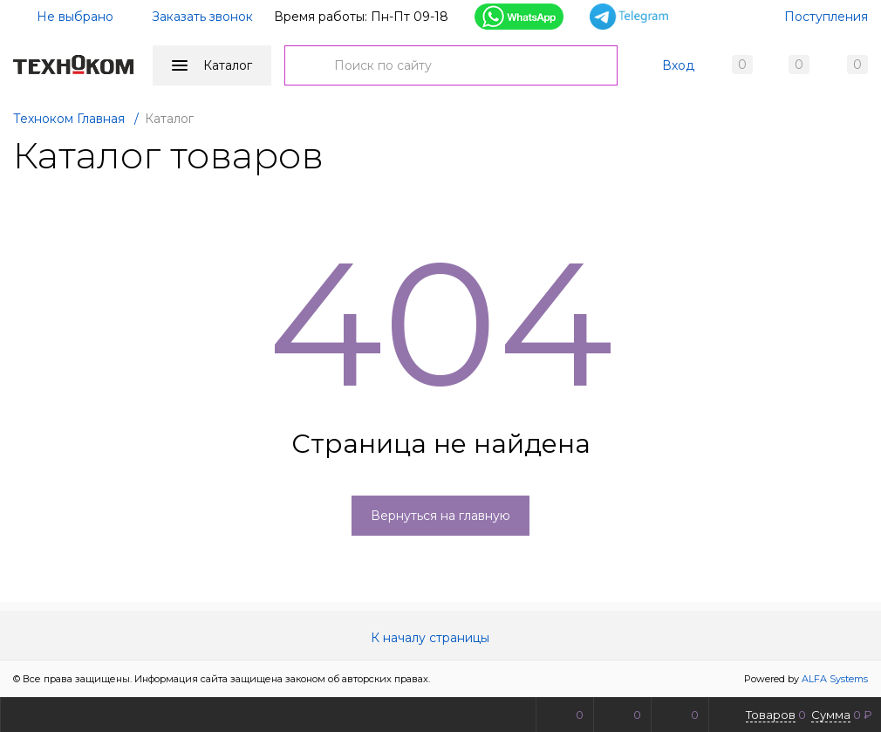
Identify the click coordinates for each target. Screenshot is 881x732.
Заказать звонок (202, 16)
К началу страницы (440, 638)
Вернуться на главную (440, 515)
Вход (678, 65)
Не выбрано (64, 16)
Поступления (826, 16)
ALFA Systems (835, 679)
